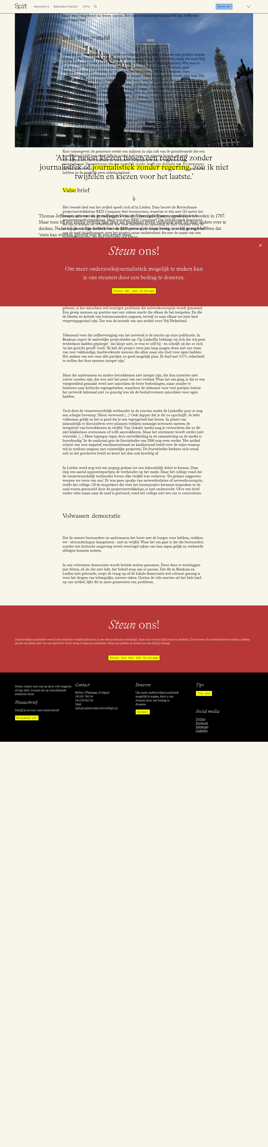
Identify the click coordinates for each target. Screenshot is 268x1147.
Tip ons (203, 693)
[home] (21, 6)
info (86, 6)
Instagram (202, 727)
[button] (248, 6)
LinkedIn (202, 730)
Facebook (202, 723)
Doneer (142, 712)
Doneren (224, 6)
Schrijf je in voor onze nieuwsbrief (37, 710)
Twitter (200, 719)
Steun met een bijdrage (134, 291)
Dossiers (41, 6)
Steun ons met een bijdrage (134, 658)
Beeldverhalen (66, 6)
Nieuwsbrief (27, 718)
